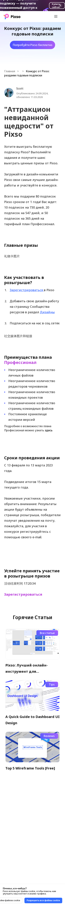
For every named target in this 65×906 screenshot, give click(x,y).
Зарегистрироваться (23, 594)
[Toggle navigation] (56, 16)
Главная (9, 71)
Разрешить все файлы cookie (43, 900)
